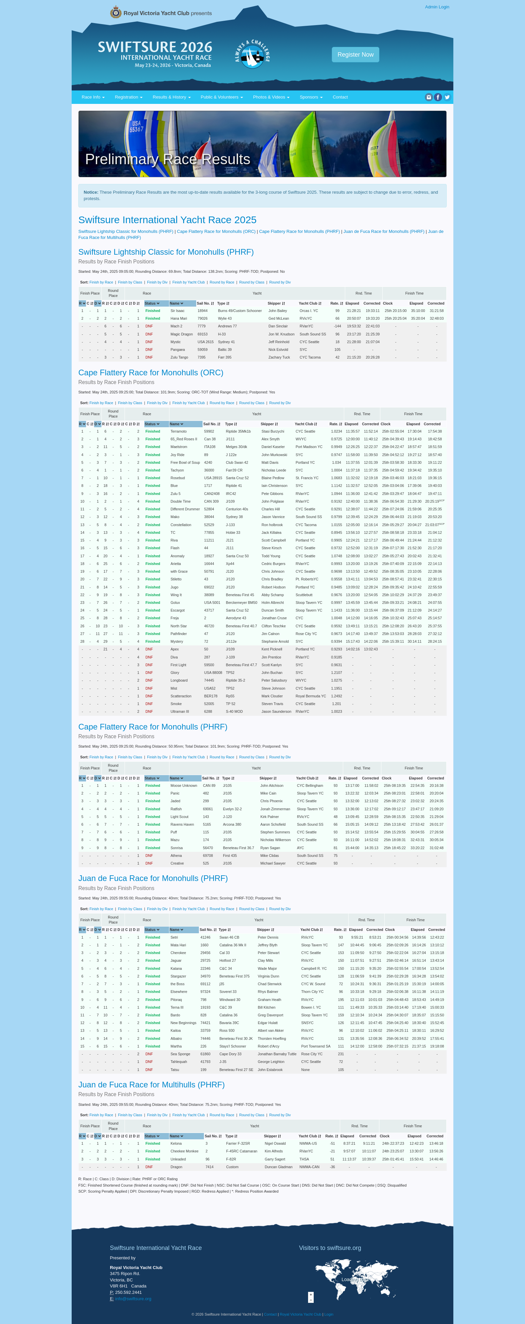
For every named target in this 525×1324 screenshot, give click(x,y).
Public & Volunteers (222, 97)
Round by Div (280, 282)
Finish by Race (101, 282)
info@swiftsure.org (133, 1298)
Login (328, 1314)
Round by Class (251, 282)
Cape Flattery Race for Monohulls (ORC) (216, 231)
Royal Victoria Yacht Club (300, 1314)
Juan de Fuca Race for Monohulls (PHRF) (384, 231)
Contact (340, 97)
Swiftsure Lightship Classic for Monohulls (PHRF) (125, 231)
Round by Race (222, 282)
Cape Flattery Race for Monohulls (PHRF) (299, 231)
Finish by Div (157, 282)
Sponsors (311, 97)
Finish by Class (130, 282)
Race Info (93, 97)
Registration (129, 97)
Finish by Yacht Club (188, 282)
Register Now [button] (356, 54)
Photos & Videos (271, 97)
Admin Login (437, 6)
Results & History (172, 97)
